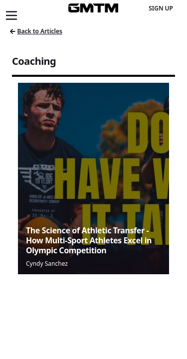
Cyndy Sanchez (47, 263)
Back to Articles (36, 31)
